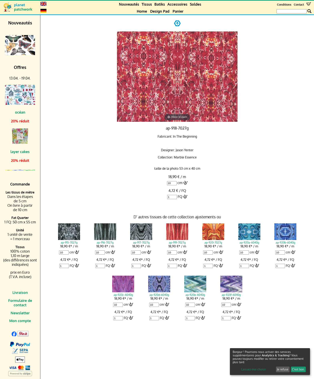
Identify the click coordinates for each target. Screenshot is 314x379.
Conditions (284, 4)
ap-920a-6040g (249, 240)
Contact (299, 4)
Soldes (195, 4)
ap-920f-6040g (231, 292)
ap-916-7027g (105, 240)
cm (179, 182)
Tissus (147, 4)
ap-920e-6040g (195, 292)
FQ (180, 196)
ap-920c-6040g (123, 292)
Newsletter (20, 313)
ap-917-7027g (141, 240)
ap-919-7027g (177, 240)
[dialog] (270, 361)
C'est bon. (298, 369)
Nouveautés (129, 4)
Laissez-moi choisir (253, 369)
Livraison (20, 292)
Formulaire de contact (20, 302)
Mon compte (20, 321)
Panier (178, 11)
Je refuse (282, 369)
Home (142, 11)
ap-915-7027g (69, 240)
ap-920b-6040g (285, 240)
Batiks (159, 4)
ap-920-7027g (213, 240)
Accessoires (177, 4)
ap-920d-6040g (159, 292)
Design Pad (159, 11)
